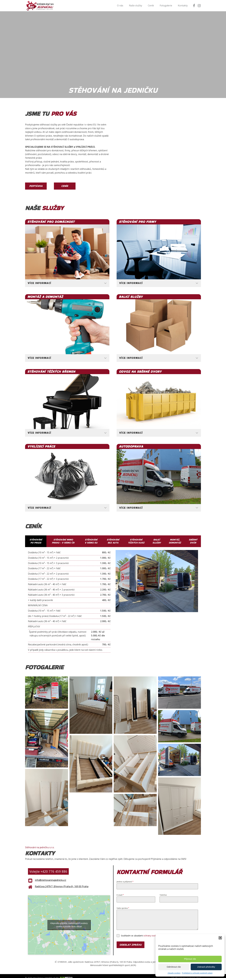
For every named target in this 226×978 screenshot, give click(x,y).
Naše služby (135, 5)
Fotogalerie (166, 5)
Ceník (151, 5)
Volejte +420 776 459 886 (48, 867)
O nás (120, 5)
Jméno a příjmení (125, 878)
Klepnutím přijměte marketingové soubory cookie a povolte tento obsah (69, 921)
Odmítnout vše (174, 967)
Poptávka (36, 186)
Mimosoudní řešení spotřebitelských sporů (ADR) (113, 961)
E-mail (120, 891)
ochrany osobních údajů (154, 931)
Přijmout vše (190, 959)
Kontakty (183, 5)
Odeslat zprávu (130, 941)
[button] (220, 937)
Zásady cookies (174, 973)
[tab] (67, 279)
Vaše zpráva (123, 904)
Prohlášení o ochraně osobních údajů (197, 973)
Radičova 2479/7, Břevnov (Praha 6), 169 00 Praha (61, 882)
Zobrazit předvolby (206, 967)
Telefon (163, 891)
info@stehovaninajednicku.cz (50, 876)
